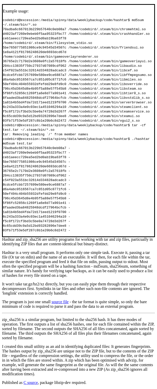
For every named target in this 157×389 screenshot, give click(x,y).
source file (60, 302)
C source (30, 382)
